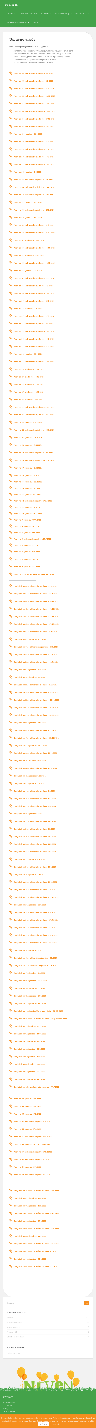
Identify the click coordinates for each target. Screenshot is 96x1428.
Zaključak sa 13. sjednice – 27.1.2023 (30, 996)
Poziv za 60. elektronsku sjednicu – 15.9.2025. (34, 141)
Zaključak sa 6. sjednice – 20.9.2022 (29, 1049)
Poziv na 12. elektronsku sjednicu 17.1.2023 (33, 501)
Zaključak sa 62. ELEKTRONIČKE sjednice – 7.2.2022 (36, 1251)
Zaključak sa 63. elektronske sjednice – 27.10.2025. (36, 624)
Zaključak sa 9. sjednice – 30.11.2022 (30, 1026)
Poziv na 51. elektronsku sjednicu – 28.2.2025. (34, 210)
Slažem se (43, 1424)
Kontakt (36, 22)
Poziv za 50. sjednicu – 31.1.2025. (28, 217)
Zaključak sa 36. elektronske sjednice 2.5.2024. (34, 829)
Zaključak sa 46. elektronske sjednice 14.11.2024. (35, 753)
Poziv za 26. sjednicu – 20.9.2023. (28, 399)
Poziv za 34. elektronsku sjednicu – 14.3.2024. (34, 339)
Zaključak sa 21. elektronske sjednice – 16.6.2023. (36, 943)
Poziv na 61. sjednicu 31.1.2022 (27, 1167)
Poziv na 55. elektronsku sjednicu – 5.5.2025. (33, 179)
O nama (10, 14)
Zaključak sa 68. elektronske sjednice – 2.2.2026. (35, 586)
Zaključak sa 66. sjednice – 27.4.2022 (30, 1221)
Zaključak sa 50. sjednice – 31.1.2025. (30, 723)
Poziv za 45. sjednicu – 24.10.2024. (29, 255)
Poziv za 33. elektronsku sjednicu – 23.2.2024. (34, 346)
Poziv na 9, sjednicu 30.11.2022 (27, 520)
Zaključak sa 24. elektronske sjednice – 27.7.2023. (36, 920)
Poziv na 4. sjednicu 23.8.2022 (27, 551)
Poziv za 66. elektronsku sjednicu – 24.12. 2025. (35, 96)
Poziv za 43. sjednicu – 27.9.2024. (28, 270)
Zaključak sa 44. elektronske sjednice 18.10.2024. (35, 768)
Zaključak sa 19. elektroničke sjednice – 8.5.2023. (35, 958)
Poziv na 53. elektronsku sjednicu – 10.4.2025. (34, 195)
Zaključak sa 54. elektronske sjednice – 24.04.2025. (36, 692)
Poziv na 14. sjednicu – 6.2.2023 (27, 488)
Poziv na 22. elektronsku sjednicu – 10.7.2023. (34, 430)
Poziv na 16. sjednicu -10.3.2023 (27, 475)
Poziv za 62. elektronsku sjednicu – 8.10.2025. (34, 126)
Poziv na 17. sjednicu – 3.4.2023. (28, 468)
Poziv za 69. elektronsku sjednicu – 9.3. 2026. (34, 73)
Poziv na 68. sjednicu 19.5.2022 (27, 1114)
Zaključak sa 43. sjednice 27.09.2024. (30, 776)
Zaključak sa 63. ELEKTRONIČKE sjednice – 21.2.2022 (36, 1244)
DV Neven (11, 4)
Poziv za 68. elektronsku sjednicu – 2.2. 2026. (34, 81)
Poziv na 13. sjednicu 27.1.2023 (27, 494)
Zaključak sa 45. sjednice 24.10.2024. (30, 760)
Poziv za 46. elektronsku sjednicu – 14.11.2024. (35, 248)
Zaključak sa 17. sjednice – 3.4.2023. (29, 973)
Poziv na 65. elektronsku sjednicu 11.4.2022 (33, 1136)
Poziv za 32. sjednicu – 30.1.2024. (28, 354)
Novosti (10, 1317)
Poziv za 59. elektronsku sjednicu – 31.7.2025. (34, 149)
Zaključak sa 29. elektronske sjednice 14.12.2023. (35, 882)
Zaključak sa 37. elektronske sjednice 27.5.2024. (35, 821)
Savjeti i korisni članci (15, 1337)
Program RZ (12, 1332)
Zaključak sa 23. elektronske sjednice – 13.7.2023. (36, 927)
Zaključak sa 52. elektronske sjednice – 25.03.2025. (36, 707)
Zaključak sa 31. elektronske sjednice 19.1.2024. (35, 867)
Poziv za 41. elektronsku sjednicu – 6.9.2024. (33, 286)
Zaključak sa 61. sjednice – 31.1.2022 (30, 1259)
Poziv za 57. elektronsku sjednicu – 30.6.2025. (34, 164)
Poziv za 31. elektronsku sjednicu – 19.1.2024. (34, 361)
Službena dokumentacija (17, 22)
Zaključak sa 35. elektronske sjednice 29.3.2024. (35, 836)
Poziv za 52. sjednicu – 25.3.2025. (28, 202)
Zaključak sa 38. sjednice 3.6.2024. (29, 814)
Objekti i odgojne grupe (28, 14)
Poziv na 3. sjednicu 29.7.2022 (27, 559)
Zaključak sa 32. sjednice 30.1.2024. (29, 859)
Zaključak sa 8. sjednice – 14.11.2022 (30, 1034)
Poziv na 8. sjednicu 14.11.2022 (27, 526)
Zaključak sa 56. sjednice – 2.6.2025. (29, 677)
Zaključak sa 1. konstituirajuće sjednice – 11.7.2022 (36, 1087)
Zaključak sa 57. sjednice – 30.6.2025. (30, 669)
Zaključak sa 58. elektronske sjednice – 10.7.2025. (36, 662)
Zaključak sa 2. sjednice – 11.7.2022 (29, 1079)
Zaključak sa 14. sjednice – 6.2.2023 (29, 988)
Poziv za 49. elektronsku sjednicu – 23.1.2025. (34, 225)
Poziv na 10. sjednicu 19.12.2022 (28, 513)
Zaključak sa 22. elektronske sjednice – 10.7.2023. (36, 935)
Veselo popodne (13, 1327)
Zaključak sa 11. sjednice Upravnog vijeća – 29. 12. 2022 (38, 1011)
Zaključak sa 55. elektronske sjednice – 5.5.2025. (35, 685)
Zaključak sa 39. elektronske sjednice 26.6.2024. (35, 806)
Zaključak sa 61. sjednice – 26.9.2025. (30, 639)
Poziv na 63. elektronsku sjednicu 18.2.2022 (33, 1152)
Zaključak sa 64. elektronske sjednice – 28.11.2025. (36, 616)
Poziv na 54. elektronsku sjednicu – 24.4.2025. (34, 187)
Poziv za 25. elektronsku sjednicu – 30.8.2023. (34, 407)
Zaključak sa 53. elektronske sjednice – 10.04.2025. (36, 700)
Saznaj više (55, 1424)
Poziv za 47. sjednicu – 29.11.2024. (29, 240)
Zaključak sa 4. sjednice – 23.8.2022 (29, 1064)
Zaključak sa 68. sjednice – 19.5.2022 (30, 1206)
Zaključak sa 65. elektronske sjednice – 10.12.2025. (36, 609)
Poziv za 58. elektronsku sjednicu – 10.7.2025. (34, 157)
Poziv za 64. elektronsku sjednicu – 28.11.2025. (34, 111)
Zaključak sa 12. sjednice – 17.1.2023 (30, 1003)
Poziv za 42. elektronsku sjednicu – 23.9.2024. (34, 278)
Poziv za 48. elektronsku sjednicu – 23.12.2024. (34, 232)
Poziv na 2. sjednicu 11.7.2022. (27, 567)
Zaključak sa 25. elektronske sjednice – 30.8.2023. (36, 912)
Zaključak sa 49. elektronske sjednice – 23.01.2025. (36, 730)
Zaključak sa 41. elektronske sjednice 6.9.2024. (34, 791)
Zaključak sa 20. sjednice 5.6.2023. (29, 950)
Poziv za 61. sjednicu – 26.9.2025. (28, 134)
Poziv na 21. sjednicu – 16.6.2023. (28, 437)
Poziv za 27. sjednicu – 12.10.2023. (29, 392)
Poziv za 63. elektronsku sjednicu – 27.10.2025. (34, 119)
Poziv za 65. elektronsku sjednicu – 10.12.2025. (34, 103)
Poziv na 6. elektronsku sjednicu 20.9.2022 (32, 539)
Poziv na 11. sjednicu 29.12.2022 (28, 507)
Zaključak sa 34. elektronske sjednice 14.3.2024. (35, 844)
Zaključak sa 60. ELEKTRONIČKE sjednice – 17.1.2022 (36, 1266)
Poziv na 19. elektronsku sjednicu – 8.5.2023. (33, 452)
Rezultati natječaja (14, 1322)
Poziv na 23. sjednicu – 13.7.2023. (28, 422)
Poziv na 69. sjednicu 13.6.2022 (27, 1106)
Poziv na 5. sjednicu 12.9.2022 (27, 545)
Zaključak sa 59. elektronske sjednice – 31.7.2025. (36, 654)
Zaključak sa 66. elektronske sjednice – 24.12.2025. (36, 601)
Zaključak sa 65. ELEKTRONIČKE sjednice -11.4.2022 (36, 1228)
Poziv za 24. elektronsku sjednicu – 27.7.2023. (34, 415)
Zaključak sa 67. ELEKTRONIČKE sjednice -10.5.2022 (36, 1213)
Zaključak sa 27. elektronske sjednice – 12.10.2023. (36, 897)
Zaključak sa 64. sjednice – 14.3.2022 (30, 1236)
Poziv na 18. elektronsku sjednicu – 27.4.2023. (34, 460)
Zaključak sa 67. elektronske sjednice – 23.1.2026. (36, 594)
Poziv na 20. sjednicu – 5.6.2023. (28, 445)
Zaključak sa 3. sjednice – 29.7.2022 (29, 1072)
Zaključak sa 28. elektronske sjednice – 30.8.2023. (36, 889)
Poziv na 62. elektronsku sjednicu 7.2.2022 (32, 1159)
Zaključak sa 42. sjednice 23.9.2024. (29, 783)
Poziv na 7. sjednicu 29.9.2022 (27, 532)
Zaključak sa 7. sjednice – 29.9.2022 (29, 1041)
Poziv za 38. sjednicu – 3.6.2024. (28, 308)
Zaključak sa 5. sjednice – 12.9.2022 (29, 1056)
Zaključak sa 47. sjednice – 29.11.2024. (30, 745)
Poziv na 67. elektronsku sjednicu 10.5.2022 (33, 1121)
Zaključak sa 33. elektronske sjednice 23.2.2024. (35, 852)
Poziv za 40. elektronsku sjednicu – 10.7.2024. (34, 293)
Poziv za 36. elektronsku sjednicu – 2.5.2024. (33, 324)
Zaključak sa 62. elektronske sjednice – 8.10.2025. (36, 631)
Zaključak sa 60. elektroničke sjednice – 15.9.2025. (36, 647)
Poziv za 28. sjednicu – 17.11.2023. (29, 384)
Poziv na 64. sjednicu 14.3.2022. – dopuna (32, 1144)
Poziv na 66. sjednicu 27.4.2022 (27, 1129)
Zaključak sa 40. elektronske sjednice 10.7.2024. (35, 798)
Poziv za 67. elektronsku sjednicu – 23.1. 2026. (34, 88)
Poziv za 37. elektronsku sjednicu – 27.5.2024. (34, 316)
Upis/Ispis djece (81, 14)
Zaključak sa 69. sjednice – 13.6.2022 (30, 1198)
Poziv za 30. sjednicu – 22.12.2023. (29, 369)
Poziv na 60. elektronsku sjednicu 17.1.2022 (33, 1174)
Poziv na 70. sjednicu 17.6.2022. (27, 1099)
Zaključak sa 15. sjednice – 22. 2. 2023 (30, 980)
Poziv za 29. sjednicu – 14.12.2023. (29, 377)
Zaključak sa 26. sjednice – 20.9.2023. (30, 905)
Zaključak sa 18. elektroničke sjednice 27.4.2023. (35, 965)
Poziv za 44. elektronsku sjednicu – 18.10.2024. (35, 263)
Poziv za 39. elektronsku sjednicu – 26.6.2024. (34, 301)
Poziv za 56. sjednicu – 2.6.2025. (28, 172)
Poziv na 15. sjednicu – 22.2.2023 (28, 482)
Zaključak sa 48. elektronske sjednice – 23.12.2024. (36, 738)
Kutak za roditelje (62, 14)
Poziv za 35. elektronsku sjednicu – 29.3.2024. (34, 331)
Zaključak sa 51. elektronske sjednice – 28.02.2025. (36, 715)
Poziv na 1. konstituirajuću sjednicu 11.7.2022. (34, 574)
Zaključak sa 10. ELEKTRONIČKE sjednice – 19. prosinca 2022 (40, 1018)
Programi (45, 14)
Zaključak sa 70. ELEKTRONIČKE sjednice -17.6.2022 (36, 1190)
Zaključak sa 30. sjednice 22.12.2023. (30, 874)
